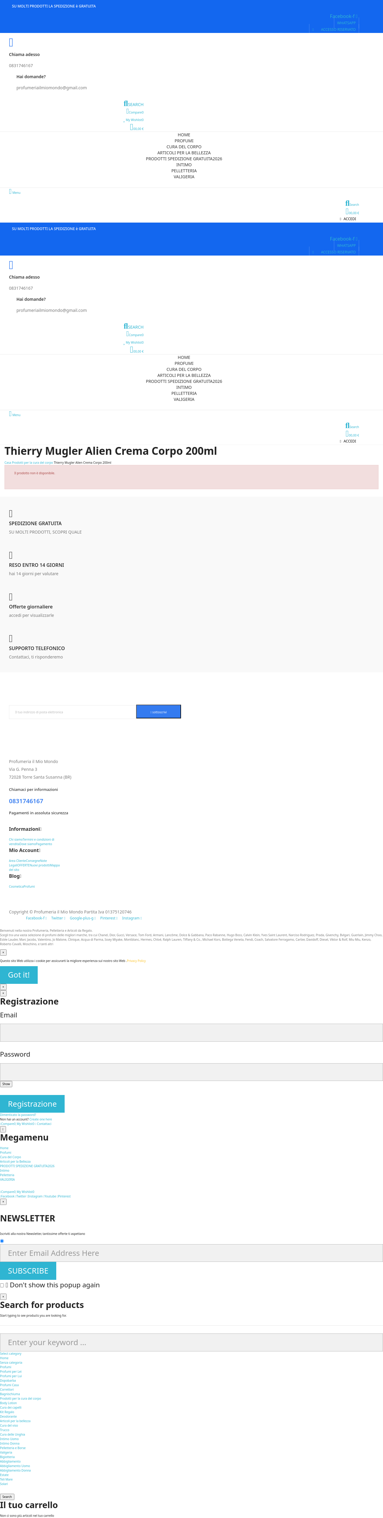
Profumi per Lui (11, 1376)
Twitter (20, 1196)
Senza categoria (11, 1362)
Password (15, 1054)
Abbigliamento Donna (15, 1470)
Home (4, 1358)
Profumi (5, 1367)
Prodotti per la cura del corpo (20, 1398)
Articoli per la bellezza (15, 1421)
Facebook (7, 1196)
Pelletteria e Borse (13, 1448)
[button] (346, 22)
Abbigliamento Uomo (15, 1466)
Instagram (34, 1196)
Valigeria (6, 1452)
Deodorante (8, 1416)
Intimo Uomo (9, 1439)
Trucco (4, 1430)
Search (7, 1497)
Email (8, 1014)
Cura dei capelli (11, 1407)
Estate (4, 1475)
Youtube (49, 1196)
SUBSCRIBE (28, 1270)
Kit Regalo (7, 1412)
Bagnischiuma (10, 1394)
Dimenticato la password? (18, 1115)
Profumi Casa (9, 1385)
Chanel (103, 935)
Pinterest (64, 1196)
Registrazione (32, 1104)
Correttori (7, 1389)
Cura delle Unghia (12, 1434)
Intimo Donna (9, 1443)
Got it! (19, 974)
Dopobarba (8, 1380)
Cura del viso (9, 1425)
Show (6, 1084)
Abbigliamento (10, 1461)
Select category (10, 1353)
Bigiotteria (7, 1457)
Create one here (41, 1119)
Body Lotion (8, 1403)
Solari (4, 1484)
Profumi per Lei (11, 1371)
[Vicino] (3, 952)
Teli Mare (6, 1479)
